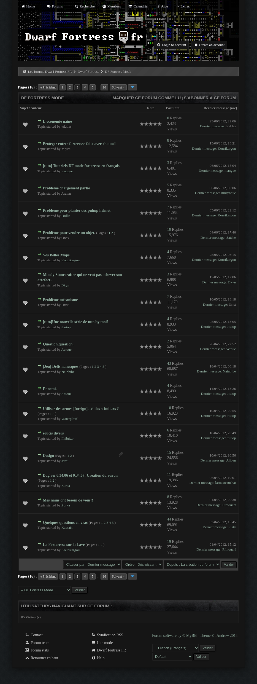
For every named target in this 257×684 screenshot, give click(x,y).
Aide (162, 6)
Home (28, 6)
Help (98, 658)
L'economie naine (57, 121)
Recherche (84, 6)
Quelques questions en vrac (65, 523)
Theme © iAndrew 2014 (219, 636)
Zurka (65, 486)
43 (169, 363)
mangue (67, 171)
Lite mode (102, 643)
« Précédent (48, 87)
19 (169, 542)
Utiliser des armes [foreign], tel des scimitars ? (81, 409)
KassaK (66, 527)
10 (169, 229)
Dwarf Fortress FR (108, 650)
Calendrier (138, 6)
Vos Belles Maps (56, 255)
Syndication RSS (107, 635)
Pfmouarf (229, 505)
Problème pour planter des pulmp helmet (76, 210)
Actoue (66, 349)
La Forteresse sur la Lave (64, 545)
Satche (231, 237)
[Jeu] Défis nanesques (61, 366)
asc (233, 108)
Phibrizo (67, 438)
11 (169, 475)
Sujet (24, 108)
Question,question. (58, 344)
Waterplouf (69, 419)
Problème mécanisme (60, 300)
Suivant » (118, 87)
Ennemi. (50, 389)
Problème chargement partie (66, 188)
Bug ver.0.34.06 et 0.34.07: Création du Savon (80, 475)
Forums (55, 6)
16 (104, 87)
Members (111, 6)
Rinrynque (228, 193)
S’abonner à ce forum (210, 97)
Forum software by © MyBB (175, 636)
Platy (232, 527)
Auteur (36, 108)
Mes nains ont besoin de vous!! (68, 500)
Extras (182, 6)
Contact (34, 635)
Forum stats (37, 650)
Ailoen (231, 460)
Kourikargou (227, 148)
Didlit (65, 216)
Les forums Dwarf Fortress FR (50, 71)
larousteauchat (225, 483)
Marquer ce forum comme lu (147, 97)
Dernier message (216, 108)
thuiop (66, 327)
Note (150, 108)
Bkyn (65, 285)
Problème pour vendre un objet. (69, 233)
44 (169, 519)
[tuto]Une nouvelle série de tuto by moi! (75, 322)
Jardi (64, 461)
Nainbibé (68, 372)
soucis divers (53, 433)
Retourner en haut (41, 658)
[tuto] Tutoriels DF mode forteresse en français (81, 166)
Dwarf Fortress (88, 71)
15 (169, 452)
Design (48, 456)
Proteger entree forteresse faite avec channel (79, 144)
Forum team (37, 643)
